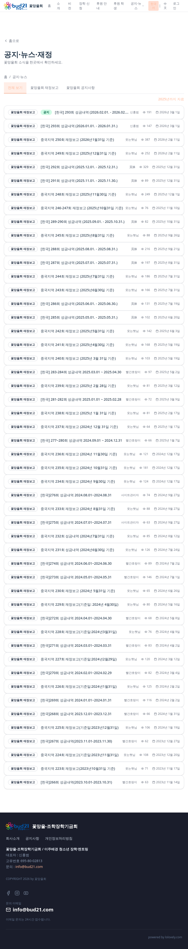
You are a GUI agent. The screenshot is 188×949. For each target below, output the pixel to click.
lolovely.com (173, 937)
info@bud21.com (29, 866)
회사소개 (13, 838)
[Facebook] (8, 893)
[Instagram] (17, 893)
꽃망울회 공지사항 (80, 87)
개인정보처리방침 (58, 838)
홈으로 (11, 40)
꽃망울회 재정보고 (44, 87)
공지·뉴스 (19, 76)
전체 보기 (15, 87)
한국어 (153, 6)
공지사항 (32, 838)
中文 (165, 6)
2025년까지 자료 (171, 99)
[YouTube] (26, 893)
